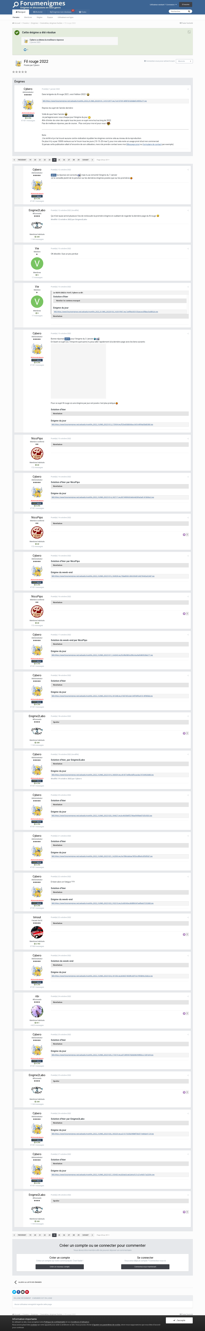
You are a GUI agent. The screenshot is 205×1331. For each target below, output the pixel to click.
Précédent (22, 160)
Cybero (36, 65)
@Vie (54, 175)
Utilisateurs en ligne (65, 17)
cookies (33, 1325)
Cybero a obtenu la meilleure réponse (47, 40)
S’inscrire (185, 4)
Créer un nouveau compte (59, 1267)
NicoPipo (37, 438)
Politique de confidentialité (54, 1322)
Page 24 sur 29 (103, 160)
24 (54, 160)
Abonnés (181, 61)
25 (59, 160)
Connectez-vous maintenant (145, 1267)
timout (37, 917)
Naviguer (22, 12)
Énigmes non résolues (63, 11)
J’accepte (179, 1320)
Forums (16, 17)
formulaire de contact (152, 144)
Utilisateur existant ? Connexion (163, 5)
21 (40, 160)
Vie (37, 248)
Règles (39, 17)
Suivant (85, 160)
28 (73, 160)
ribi (37, 996)
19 (30, 160)
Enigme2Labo (37, 210)
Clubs (83, 12)
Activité (38, 12)
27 (69, 160)
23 (49, 160)
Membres (28, 17)
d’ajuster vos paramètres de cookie (106, 1325)
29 (78, 160)
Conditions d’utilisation (80, 1322)
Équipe (50, 17)
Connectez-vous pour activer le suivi (160, 61)
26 (64, 160)
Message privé (133, 144)
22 (44, 160)
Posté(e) (51, 89)
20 (35, 160)
